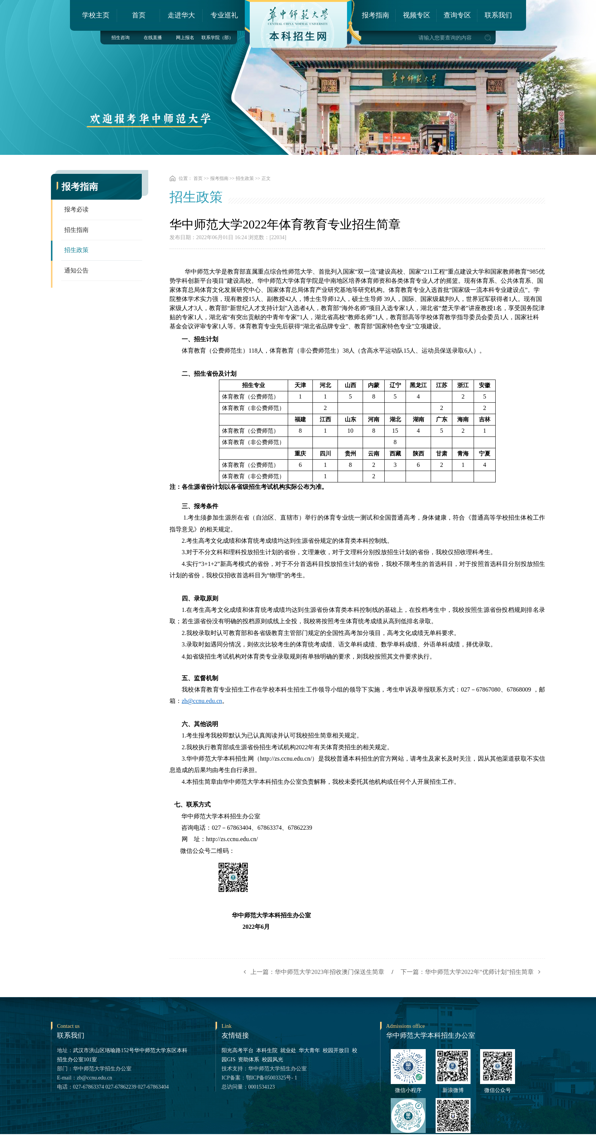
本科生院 (266, 1050)
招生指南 (76, 230)
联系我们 (498, 15)
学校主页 (95, 15)
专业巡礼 (224, 15)
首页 (139, 15)
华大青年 (309, 1050)
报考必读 (76, 209)
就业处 (288, 1050)
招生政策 (76, 250)
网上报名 (185, 37)
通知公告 (76, 271)
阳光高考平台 (238, 1050)
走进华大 (181, 15)
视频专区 (416, 15)
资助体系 (248, 1059)
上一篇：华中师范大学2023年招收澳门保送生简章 (311, 972)
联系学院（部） (217, 37)
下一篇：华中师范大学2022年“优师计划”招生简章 (473, 972)
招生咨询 (120, 37)
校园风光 (272, 1059)
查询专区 (457, 15)
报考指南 (375, 15)
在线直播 (153, 37)
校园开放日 (336, 1050)
